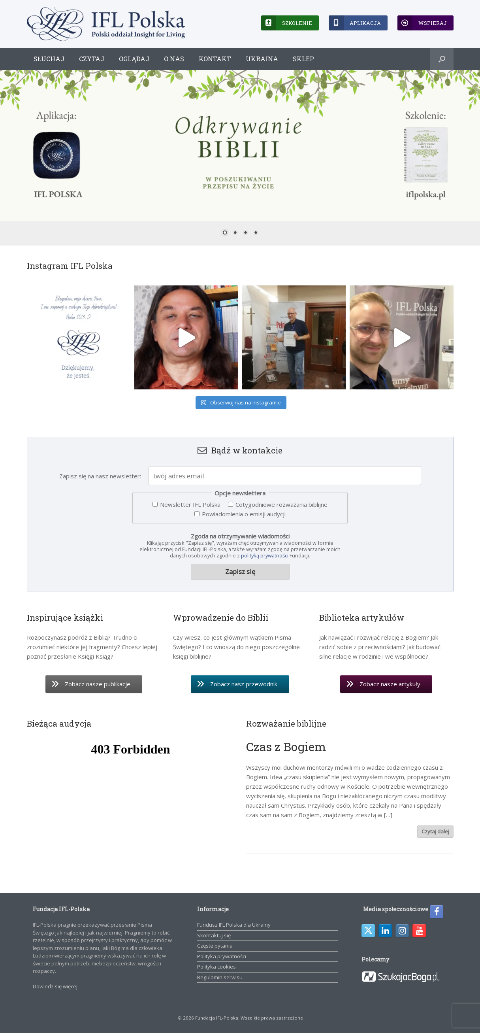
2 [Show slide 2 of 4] (235, 233)
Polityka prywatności (221, 956)
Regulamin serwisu (220, 977)
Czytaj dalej (435, 831)
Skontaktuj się (214, 935)
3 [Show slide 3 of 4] (245, 233)
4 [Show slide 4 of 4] (255, 233)
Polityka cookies (216, 966)
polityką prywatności (264, 555)
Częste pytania (215, 945)
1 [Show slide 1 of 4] (224, 233)
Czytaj (91, 59)
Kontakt (215, 59)
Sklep (303, 59)
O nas (174, 59)
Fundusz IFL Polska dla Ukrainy (234, 924)
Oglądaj (134, 59)
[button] (442, 59)
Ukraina (262, 59)
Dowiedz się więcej (55, 986)
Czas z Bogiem (286, 746)
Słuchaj (49, 59)
